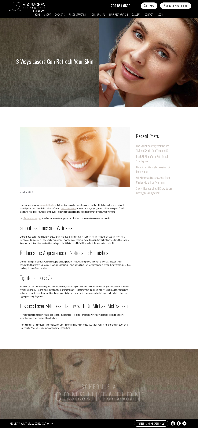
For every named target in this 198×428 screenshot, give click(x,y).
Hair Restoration (118, 14)
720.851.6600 (120, 6)
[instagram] (173, 423)
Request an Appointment (175, 5)
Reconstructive (77, 14)
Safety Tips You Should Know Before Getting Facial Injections (154, 190)
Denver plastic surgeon (32, 218)
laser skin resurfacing (69, 208)
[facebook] (178, 423)
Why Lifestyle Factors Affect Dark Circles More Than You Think (153, 179)
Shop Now (149, 5)
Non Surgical (98, 14)
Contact (149, 14)
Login (160, 14)
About (47, 14)
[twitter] (184, 423)
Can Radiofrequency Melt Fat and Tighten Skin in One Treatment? (152, 148)
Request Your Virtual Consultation (29, 423)
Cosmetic (60, 14)
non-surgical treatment (47, 205)
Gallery (136, 14)
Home (37, 14)
